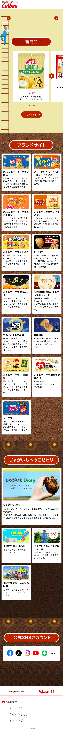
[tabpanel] (31, 76)
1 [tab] (29, 105)
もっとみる (31, 114)
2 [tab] (32, 105)
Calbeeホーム (14, 701)
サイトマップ (14, 720)
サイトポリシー (16, 708)
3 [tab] (34, 105)
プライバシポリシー (18, 714)
